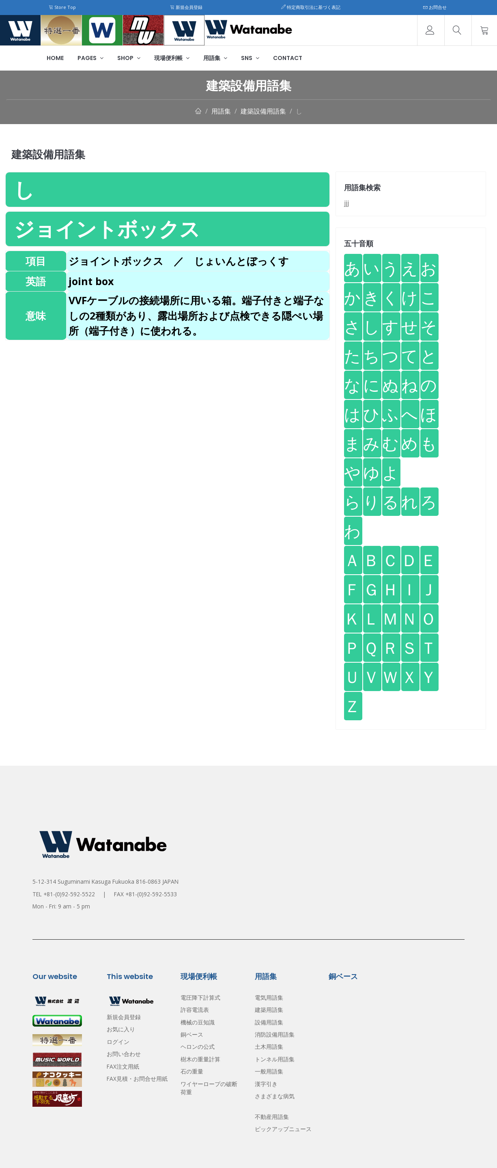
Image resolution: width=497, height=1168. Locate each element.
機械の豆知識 (198, 1022)
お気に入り (121, 1029)
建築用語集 (269, 1009)
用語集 (215, 58)
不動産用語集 (272, 1117)
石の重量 (192, 1071)
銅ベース (192, 1034)
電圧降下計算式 (200, 997)
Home (55, 58)
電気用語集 (269, 997)
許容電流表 (195, 1009)
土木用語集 (269, 1046)
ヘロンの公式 (198, 1046)
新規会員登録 (186, 7)
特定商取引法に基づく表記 (310, 7)
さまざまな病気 (275, 1096)
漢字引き (266, 1084)
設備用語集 (269, 1022)
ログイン (118, 1042)
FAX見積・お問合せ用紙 (137, 1078)
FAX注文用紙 (123, 1066)
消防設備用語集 (275, 1034)
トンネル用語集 (275, 1059)
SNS (250, 58)
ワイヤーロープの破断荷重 (209, 1088)
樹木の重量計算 (200, 1059)
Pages (90, 58)
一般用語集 (269, 1071)
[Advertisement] (167, 397)
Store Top (62, 7)
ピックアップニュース (283, 1129)
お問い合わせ (124, 1054)
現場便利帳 (171, 58)
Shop (128, 58)
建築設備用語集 (263, 111)
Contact (287, 58)
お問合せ (435, 7)
